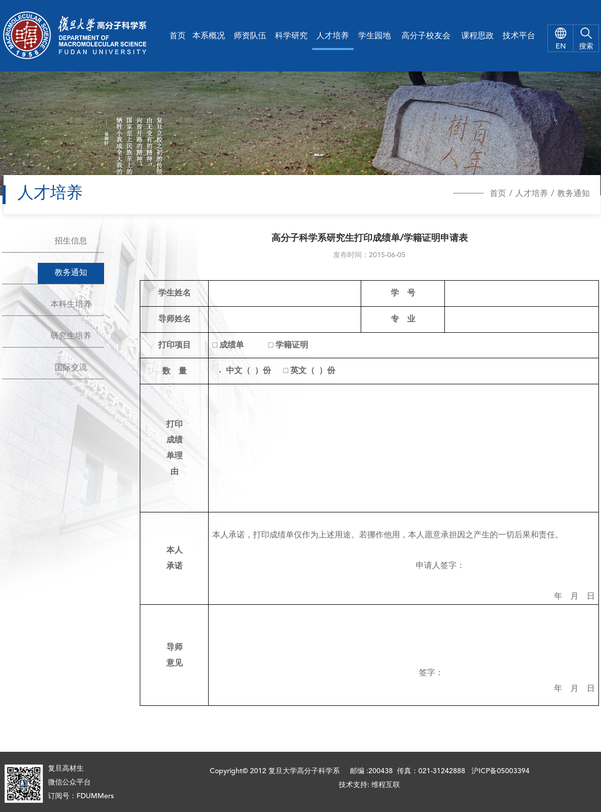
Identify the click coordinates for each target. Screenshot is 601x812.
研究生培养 (71, 336)
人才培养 (332, 36)
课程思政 (477, 36)
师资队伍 (250, 36)
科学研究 (291, 36)
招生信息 (71, 241)
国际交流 (71, 368)
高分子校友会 (426, 36)
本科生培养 (71, 305)
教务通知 (573, 194)
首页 (177, 36)
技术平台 (519, 36)
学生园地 (374, 36)
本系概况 (208, 36)
